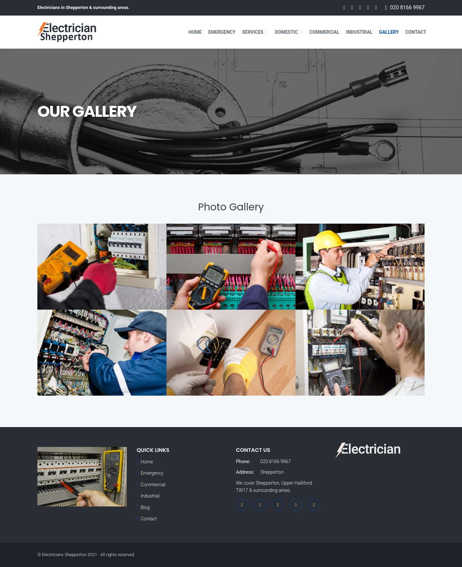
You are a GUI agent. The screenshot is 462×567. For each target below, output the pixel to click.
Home (195, 32)
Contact (415, 32)
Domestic (286, 32)
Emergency (221, 32)
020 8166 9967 (407, 8)
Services (252, 32)
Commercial (324, 32)
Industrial (359, 32)
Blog (145, 507)
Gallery (388, 32)
